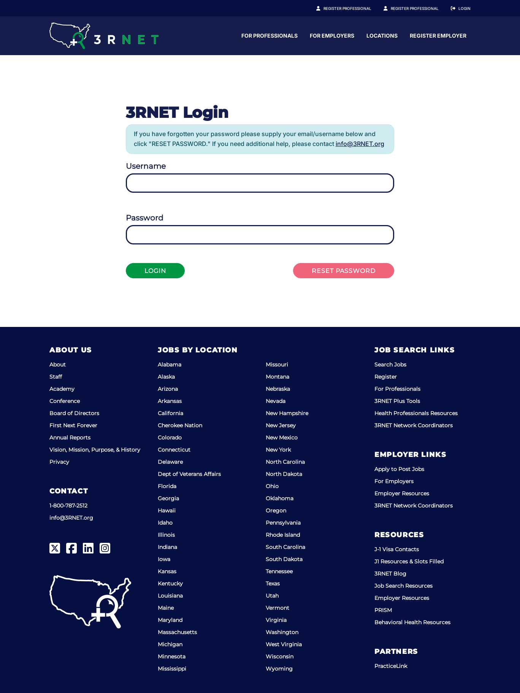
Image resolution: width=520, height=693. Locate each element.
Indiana (167, 547)
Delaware (170, 461)
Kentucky (170, 583)
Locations (455, 35)
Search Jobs (390, 364)
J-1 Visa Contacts (396, 549)
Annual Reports (69, 437)
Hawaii (167, 510)
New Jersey (281, 425)
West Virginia (284, 644)
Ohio (272, 486)
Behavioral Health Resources (412, 622)
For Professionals (342, 35)
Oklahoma (279, 498)
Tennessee (279, 571)
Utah (272, 595)
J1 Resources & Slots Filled (409, 561)
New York (278, 449)
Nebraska (278, 388)
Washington (282, 632)
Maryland (170, 620)
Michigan (170, 644)
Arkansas (170, 401)
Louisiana (170, 595)
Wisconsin (279, 656)
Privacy (59, 461)
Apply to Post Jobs (399, 469)
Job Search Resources (403, 585)
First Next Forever (73, 425)
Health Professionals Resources (416, 413)
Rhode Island (283, 534)
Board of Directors (74, 413)
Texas (273, 583)
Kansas (167, 571)
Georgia (168, 498)
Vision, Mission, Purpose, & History (94, 449)
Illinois (166, 534)
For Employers (405, 35)
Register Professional (356, 8)
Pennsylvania (283, 522)
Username (146, 166)
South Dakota (284, 559)
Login (464, 8)
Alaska (166, 376)
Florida (167, 486)
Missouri (277, 364)
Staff (55, 376)
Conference (64, 401)
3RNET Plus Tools (397, 401)
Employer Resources (401, 493)
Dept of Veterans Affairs (189, 474)
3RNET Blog (390, 573)
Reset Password (344, 270)
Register (385, 376)
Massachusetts (177, 632)
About (57, 364)
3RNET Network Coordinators (413, 425)
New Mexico (282, 437)
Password (144, 217)
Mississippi (172, 668)
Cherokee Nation (180, 425)
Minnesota (171, 656)
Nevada (275, 401)
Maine (166, 607)
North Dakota (284, 474)
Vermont (277, 607)
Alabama (169, 364)
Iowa (164, 559)
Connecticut (174, 449)
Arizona (168, 388)
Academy (62, 388)
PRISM (383, 610)
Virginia (276, 620)
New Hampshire (287, 413)
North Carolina (285, 461)
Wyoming (279, 668)
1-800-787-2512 (68, 505)
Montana (277, 376)
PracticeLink (390, 666)
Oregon (276, 510)
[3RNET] (104, 35)
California (170, 413)
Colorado (170, 437)
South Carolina (285, 547)
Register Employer (419, 8)
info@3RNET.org (360, 143)
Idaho (165, 522)
